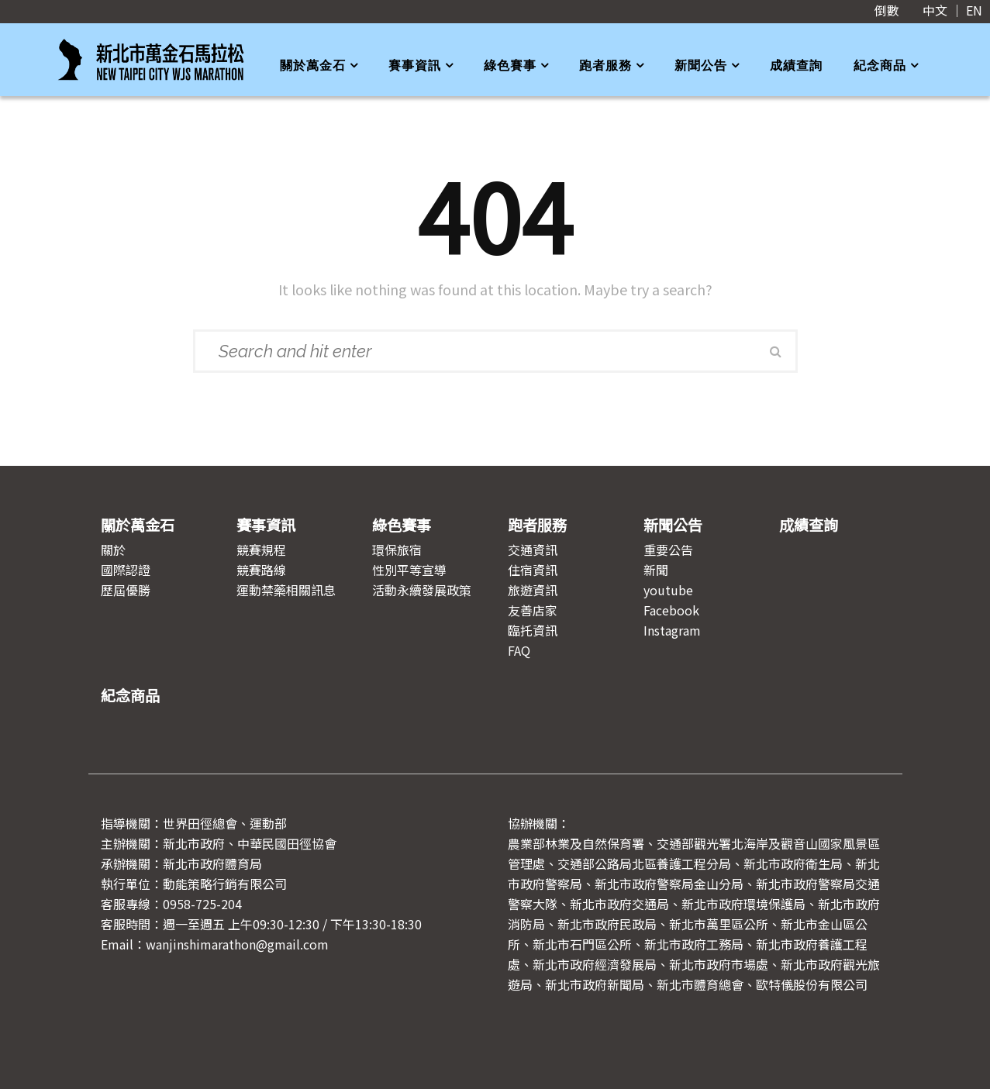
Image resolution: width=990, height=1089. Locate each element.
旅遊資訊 (532, 590)
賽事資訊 (414, 65)
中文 (935, 10)
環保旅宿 (397, 549)
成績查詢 (796, 65)
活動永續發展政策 (421, 590)
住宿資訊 (532, 569)
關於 (113, 549)
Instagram (672, 630)
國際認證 (125, 569)
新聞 (655, 569)
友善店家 (532, 610)
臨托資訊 (532, 630)
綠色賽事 (510, 65)
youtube (668, 590)
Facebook (671, 610)
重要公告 (668, 549)
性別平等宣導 (409, 569)
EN (974, 10)
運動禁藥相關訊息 (286, 590)
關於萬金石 (313, 65)
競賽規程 (261, 549)
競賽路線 (261, 569)
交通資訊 (532, 549)
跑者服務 (605, 65)
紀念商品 (880, 65)
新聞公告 (700, 65)
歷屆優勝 (125, 590)
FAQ (519, 650)
